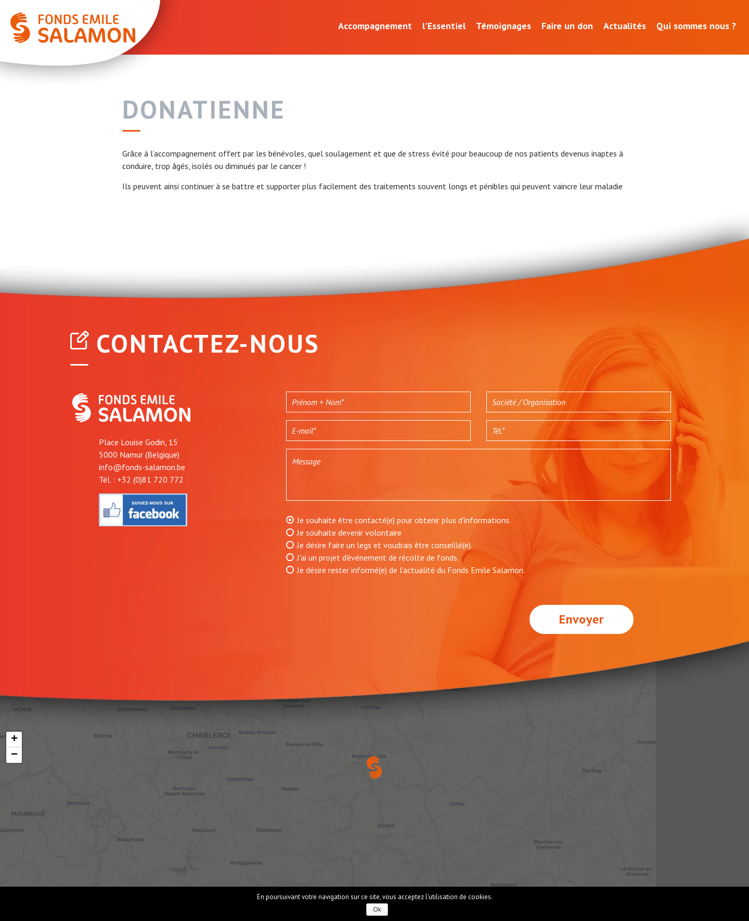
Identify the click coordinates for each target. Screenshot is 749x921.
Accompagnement (375, 26)
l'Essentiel (444, 26)
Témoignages (503, 26)
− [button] (14, 755)
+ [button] (14, 739)
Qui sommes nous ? (696, 26)
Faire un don (567, 26)
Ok (377, 909)
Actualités (624, 26)
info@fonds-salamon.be (142, 467)
